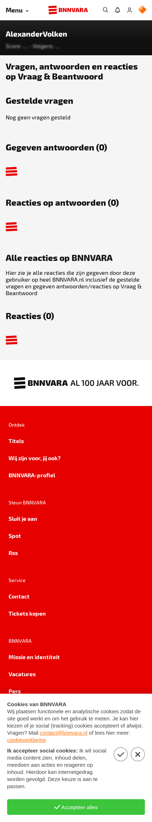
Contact (19, 596)
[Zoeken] (105, 10)
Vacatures (22, 674)
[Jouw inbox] (117, 10)
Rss (13, 552)
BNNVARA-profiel (32, 475)
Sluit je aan (23, 518)
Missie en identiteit (34, 656)
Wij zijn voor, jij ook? (35, 457)
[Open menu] (17, 10)
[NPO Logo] (142, 10)
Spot (15, 535)
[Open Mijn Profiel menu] (129, 10)
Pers (15, 691)
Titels (16, 440)
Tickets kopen (27, 613)
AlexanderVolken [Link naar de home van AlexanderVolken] (36, 34)
